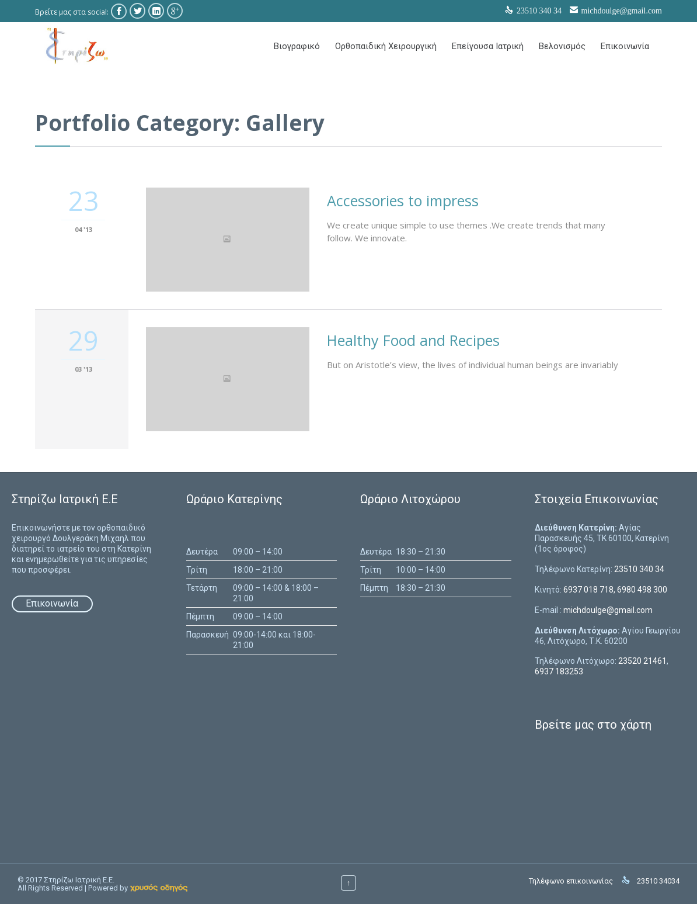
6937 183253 (559, 671)
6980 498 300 (642, 589)
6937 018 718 (588, 589)
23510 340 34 (639, 569)
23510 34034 (658, 881)
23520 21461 (642, 661)
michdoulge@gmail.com (621, 10)
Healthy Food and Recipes (413, 340)
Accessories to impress (403, 200)
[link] (159, 888)
